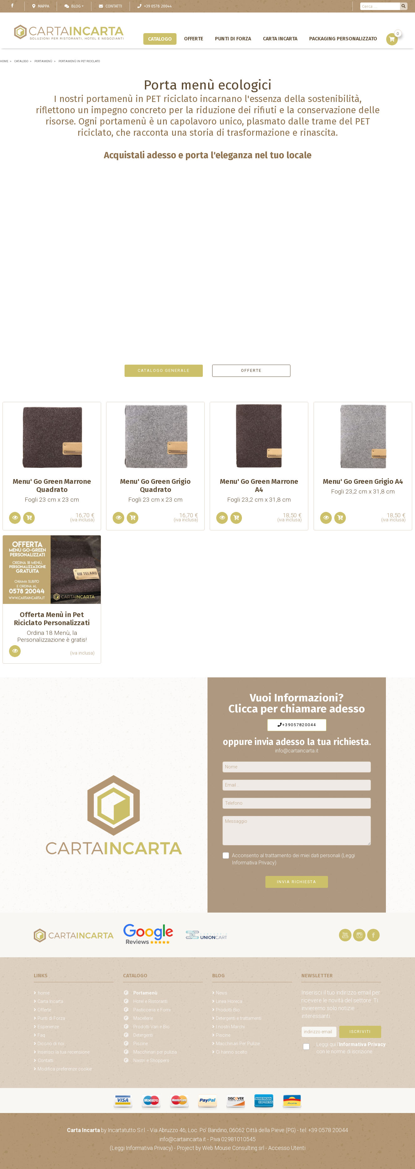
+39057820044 (297, 724)
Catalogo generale (164, 370)
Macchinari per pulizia (155, 1052)
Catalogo (160, 39)
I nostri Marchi (230, 1027)
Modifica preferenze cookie (65, 1069)
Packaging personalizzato (343, 39)
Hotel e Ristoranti (150, 1001)
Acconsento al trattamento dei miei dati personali (289, 858)
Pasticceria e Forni (152, 1010)
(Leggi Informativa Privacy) (142, 1148)
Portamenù (145, 993)
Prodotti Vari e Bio (151, 1027)
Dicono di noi (51, 1043)
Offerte (193, 39)
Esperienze (48, 1027)
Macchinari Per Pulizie (238, 1043)
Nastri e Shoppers (151, 1060)
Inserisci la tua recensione (64, 1052)
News (221, 993)
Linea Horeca (229, 1001)
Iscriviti (360, 1031)
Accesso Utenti (286, 1148)
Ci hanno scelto (231, 1052)
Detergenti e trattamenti (238, 1018)
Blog (72, 6)
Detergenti (143, 1035)
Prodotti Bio (228, 1010)
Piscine (140, 1043)
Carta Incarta (280, 39)
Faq (41, 1035)
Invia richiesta (296, 881)
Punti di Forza (233, 39)
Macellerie (143, 1018)
